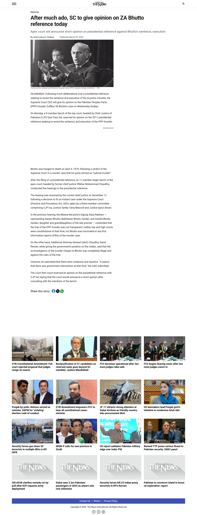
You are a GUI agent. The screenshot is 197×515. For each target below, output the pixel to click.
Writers (97, 501)
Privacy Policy (110, 501)
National (35, 12)
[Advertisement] (72, 147)
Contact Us (85, 501)
